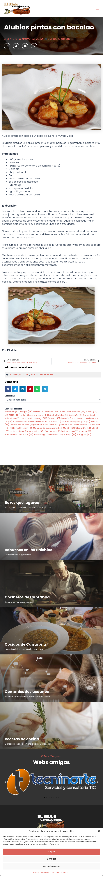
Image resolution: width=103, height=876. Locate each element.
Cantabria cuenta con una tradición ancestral (28, 743)
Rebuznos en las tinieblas (28, 549)
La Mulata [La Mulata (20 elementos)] (41, 424)
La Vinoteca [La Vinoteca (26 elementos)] (69, 424)
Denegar (51, 858)
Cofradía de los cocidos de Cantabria (24, 649)
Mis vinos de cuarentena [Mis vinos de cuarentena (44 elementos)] (48, 427)
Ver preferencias (51, 866)
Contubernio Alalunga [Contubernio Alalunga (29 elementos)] (34, 418)
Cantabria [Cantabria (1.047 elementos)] (16, 415)
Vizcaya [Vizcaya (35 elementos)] (69, 434)
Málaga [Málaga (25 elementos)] (80, 428)
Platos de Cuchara (42, 374)
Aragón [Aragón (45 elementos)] (26, 411)
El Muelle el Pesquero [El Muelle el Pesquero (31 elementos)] (25, 421)
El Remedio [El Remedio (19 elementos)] (69, 421)
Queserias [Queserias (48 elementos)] (36, 431)
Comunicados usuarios (27, 691)
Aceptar (51, 851)
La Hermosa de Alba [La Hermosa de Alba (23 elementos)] (22, 424)
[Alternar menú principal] (97, 9)
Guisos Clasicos (58, 39)
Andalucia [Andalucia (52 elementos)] (12, 411)
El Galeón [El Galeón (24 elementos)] (81, 418)
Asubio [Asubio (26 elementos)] (64, 411)
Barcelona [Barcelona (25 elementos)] (77, 411)
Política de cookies (41, 872)
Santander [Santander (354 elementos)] (55, 431)
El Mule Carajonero (51, 756)
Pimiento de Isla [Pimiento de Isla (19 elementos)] (19, 431)
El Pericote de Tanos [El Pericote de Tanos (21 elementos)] (49, 421)
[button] (99, 831)
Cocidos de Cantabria (25, 644)
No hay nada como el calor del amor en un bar (28, 507)
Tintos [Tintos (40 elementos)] (27, 434)
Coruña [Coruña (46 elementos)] (54, 418)
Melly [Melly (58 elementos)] (15, 427)
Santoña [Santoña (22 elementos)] (71, 431)
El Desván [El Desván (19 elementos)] (67, 418)
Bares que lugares (22, 502)
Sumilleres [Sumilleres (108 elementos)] (13, 434)
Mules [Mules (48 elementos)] (68, 427)
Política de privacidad (59, 872)
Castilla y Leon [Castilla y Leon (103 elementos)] (38, 415)
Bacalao (24, 374)
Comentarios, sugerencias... (18, 554)
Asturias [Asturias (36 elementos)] (51, 411)
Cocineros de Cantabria (27, 597)
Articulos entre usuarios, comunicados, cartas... (28, 696)
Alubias (13, 374)
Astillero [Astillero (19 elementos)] (38, 411)
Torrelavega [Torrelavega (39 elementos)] (42, 434)
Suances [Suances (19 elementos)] (85, 431)
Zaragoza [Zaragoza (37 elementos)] (84, 434)
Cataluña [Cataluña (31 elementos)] (75, 415)
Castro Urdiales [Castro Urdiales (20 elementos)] (59, 415)
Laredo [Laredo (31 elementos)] (54, 424)
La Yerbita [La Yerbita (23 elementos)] (84, 424)
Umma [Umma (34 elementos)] (57, 434)
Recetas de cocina (22, 739)
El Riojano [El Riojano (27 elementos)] (83, 421)
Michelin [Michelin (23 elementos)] (26, 428)
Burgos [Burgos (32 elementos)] (91, 411)
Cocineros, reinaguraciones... (19, 602)
